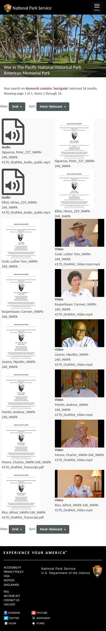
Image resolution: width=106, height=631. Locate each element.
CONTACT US (11, 600)
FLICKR (10, 623)
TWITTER (11, 618)
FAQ (6, 591)
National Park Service (58, 569)
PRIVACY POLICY (13, 572)
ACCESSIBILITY (12, 567)
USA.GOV (9, 604)
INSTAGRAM (40, 618)
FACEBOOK (12, 612)
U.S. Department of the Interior (65, 573)
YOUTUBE (39, 612)
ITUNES (38, 623)
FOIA (7, 576)
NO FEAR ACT (12, 596)
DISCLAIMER (11, 585)
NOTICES (9, 580)
